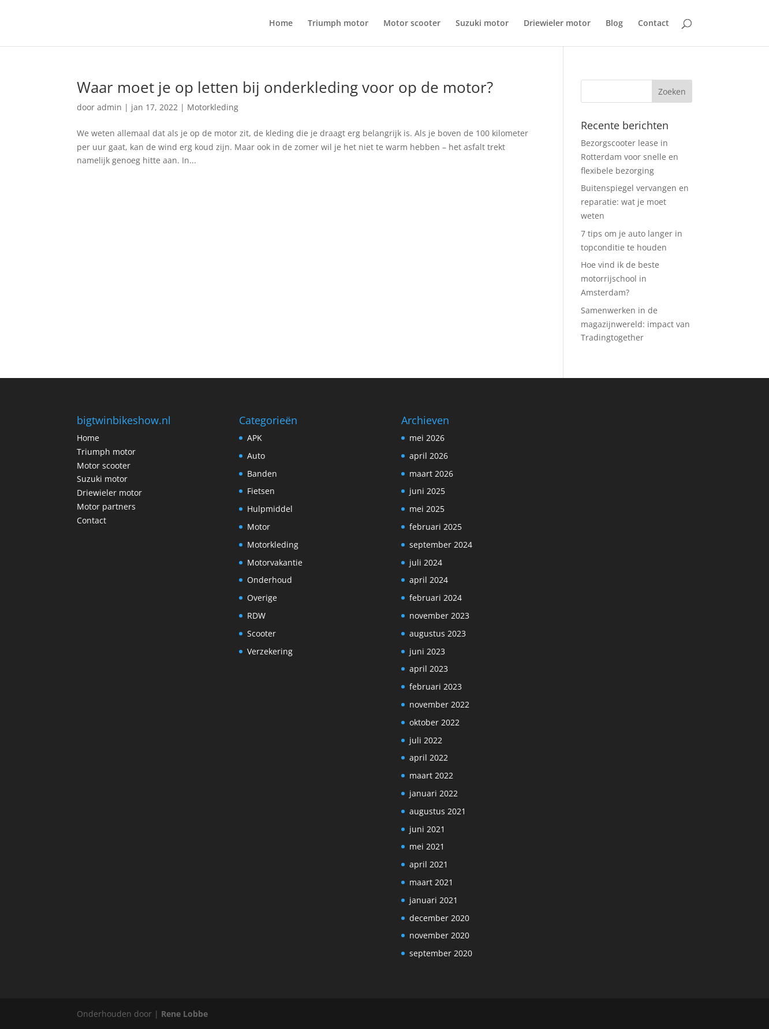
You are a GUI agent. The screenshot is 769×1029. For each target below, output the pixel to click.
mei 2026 (427, 437)
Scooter (261, 633)
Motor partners (106, 506)
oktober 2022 (434, 722)
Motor (258, 526)
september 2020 (440, 953)
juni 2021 (427, 829)
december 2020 (439, 917)
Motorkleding (212, 107)
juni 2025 (427, 490)
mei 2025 (427, 508)
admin (109, 107)
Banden (262, 473)
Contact (653, 23)
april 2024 (428, 579)
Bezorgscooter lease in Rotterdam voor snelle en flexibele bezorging (629, 156)
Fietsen (261, 490)
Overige (262, 597)
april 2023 (428, 668)
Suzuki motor (482, 23)
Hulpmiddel (270, 508)
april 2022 (428, 757)
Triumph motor (338, 23)
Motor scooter (412, 23)
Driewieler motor (557, 23)
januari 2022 (433, 793)
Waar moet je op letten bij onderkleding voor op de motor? (285, 87)
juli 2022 (425, 740)
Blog (614, 23)
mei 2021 (427, 846)
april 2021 (428, 864)
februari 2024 (435, 597)
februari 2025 (435, 526)
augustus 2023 (437, 633)
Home (281, 23)
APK (254, 437)
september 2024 (440, 544)
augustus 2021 (437, 811)
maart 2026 (431, 473)
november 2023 (439, 615)
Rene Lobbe (184, 1013)
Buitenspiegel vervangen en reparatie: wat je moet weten (635, 201)
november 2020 (439, 935)
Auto (256, 455)
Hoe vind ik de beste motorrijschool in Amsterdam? (620, 278)
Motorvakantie (275, 562)
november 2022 (439, 704)
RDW (256, 615)
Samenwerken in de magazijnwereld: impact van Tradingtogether (635, 324)
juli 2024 (425, 562)
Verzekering (270, 651)
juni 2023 (427, 651)
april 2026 (428, 455)
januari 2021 (433, 900)
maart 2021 (431, 882)
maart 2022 (431, 775)
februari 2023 (435, 686)
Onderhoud (269, 579)
